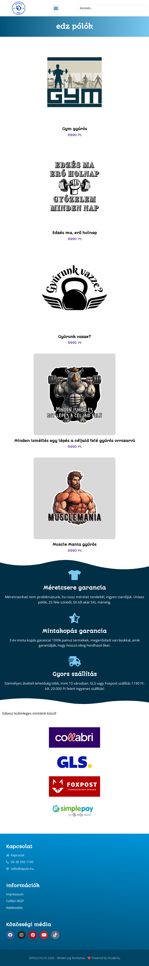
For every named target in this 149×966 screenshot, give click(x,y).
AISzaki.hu (113, 958)
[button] (56, 8)
